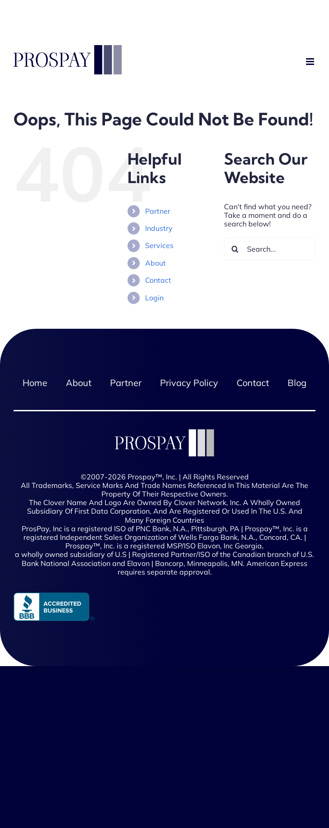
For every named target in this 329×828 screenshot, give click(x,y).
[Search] (235, 249)
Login (154, 297)
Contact (158, 280)
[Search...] (269, 249)
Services (159, 245)
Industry (159, 228)
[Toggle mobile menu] (310, 62)
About (155, 262)
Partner (157, 211)
